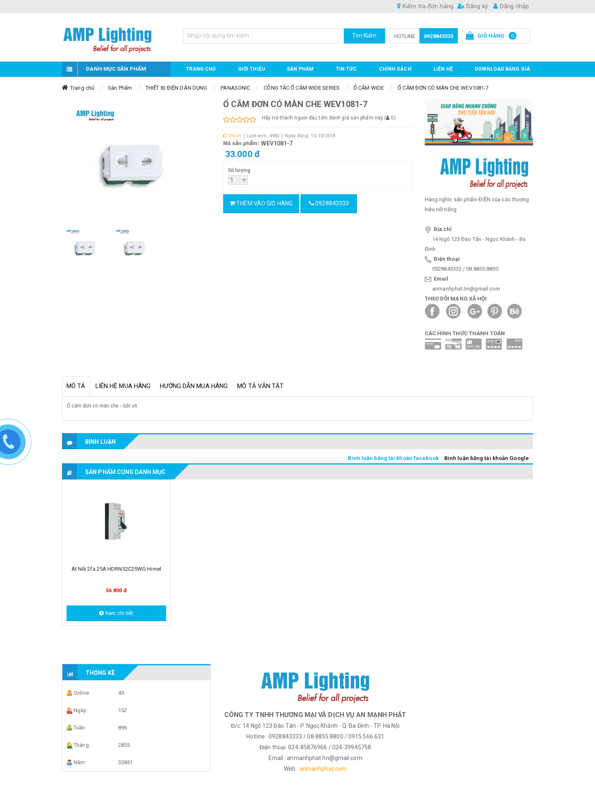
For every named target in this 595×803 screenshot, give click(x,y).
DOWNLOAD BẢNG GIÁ (502, 69)
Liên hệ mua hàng (123, 386)
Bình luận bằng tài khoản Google (486, 458)
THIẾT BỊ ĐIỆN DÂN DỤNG (176, 88)
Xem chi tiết (116, 613)
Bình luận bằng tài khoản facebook (393, 458)
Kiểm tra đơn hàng (425, 6)
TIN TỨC (346, 69)
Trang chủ (201, 69)
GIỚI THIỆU (251, 69)
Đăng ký (472, 6)
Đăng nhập (511, 6)
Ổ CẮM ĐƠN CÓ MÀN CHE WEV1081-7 (442, 88)
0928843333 (438, 36)
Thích (232, 135)
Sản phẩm (300, 69)
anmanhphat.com (323, 768)
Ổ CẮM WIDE (368, 88)
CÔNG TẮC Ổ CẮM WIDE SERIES (302, 88)
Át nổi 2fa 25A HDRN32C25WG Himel (116, 569)
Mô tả (76, 386)
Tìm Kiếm (364, 35)
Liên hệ (443, 69)
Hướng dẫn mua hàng (194, 386)
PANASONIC (235, 88)
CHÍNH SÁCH (395, 69)
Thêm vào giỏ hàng (261, 203)
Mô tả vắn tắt (260, 386)
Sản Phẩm (120, 88)
